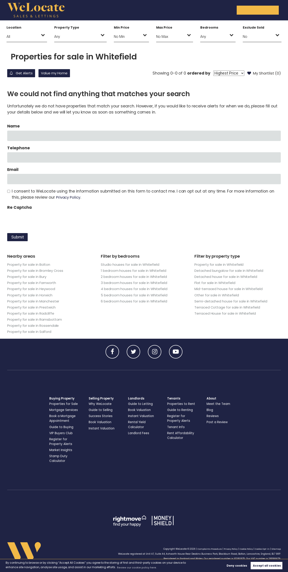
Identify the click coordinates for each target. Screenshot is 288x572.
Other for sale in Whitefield (217, 295)
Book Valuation (100, 422)
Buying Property (62, 398)
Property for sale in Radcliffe (31, 313)
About (231, 10)
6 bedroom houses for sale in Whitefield (135, 301)
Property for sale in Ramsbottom (36, 319)
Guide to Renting (180, 410)
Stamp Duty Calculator (59, 458)
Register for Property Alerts (60, 441)
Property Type (66, 27)
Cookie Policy (243, 548)
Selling (149, 10)
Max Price (164, 27)
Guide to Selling (101, 410)
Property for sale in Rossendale (34, 325)
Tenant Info (176, 427)
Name (13, 126)
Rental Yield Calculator (137, 424)
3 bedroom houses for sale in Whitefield (135, 282)
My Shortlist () (263, 73)
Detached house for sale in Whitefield (226, 276)
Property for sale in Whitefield (220, 264)
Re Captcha (19, 207)
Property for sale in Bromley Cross (36, 270)
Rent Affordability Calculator (181, 435)
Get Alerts (24, 73)
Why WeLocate (101, 404)
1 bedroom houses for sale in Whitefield (134, 270)
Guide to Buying (61, 427)
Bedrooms (209, 27)
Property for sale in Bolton (30, 264)
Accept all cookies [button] (267, 565)
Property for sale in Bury (28, 276)
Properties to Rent (181, 404)
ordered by (195, 73)
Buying (125, 10)
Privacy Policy (69, 197)
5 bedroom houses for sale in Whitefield (135, 295)
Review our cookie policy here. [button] (137, 567)
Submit (17, 237)
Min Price (121, 27)
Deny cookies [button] (237, 565)
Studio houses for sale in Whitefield (131, 264)
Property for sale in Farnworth (33, 282)
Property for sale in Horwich (31, 295)
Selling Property (102, 398)
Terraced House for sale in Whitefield (226, 313)
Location (14, 27)
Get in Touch (263, 10)
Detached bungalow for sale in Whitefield (230, 270)
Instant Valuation (102, 428)
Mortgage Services (64, 410)
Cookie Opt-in (261, 548)
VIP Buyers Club (61, 433)
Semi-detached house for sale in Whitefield (231, 301)
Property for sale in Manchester (34, 301)
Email (12, 169)
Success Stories (101, 416)
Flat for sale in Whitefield (215, 282)
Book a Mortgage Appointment (63, 418)
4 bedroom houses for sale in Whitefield (135, 288)
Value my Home (65, 73)
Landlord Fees (139, 433)
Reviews (213, 416)
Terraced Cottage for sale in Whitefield (228, 307)
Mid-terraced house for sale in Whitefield (229, 288)
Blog (210, 410)
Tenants (206, 10)
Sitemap (276, 548)
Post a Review (217, 422)
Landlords (177, 10)
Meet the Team (219, 404)
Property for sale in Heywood (32, 288)
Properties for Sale (63, 404)
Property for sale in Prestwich (32, 307)
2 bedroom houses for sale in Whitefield (135, 276)
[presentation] (41, 220)
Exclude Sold (253, 27)
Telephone (18, 148)
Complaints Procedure (203, 548)
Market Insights (61, 450)
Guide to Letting (141, 404)
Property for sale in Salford (30, 331)
